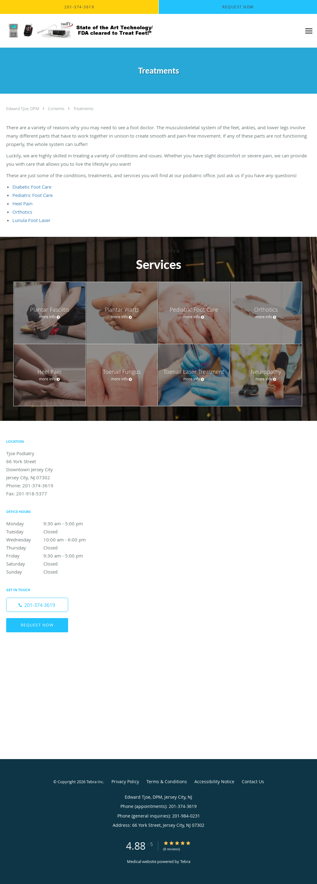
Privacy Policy (125, 781)
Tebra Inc (94, 781)
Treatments (83, 108)
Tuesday (51, 531)
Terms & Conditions (166, 781)
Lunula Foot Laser (31, 220)
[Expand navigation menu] (309, 31)
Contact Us (253, 781)
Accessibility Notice (214, 781)
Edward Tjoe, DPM (23, 108)
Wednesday (51, 540)
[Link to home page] (78, 31)
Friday (51, 556)
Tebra (185, 861)
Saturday (51, 564)
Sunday (51, 572)
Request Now (37, 625)
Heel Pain (22, 203)
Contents (56, 108)
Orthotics (22, 212)
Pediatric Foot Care (32, 195)
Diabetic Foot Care (31, 187)
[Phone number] (37, 605)
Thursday (51, 548)
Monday (51, 523)
